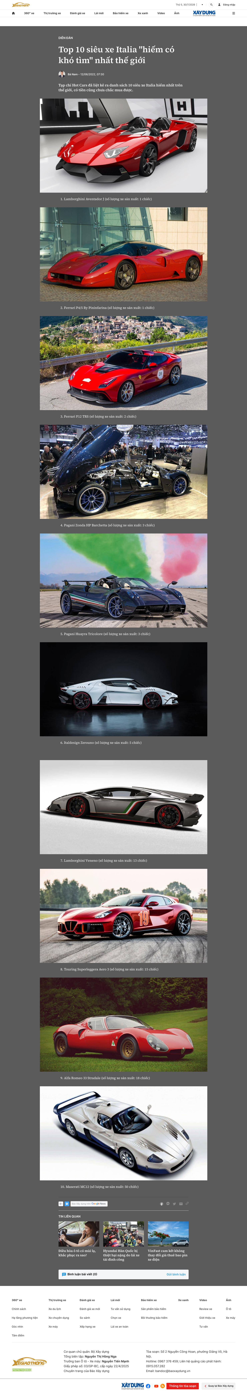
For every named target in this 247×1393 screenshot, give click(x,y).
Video (161, 13)
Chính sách (19, 1309)
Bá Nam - (74, 74)
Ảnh (176, 13)
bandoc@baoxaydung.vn (172, 1371)
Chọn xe (116, 1317)
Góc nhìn (17, 1326)
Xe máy (53, 1326)
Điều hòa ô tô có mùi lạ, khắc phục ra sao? (77, 1253)
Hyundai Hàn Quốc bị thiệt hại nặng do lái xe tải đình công (121, 1255)
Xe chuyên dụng (59, 1317)
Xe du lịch (55, 1309)
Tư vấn (203, 1326)
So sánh (85, 1317)
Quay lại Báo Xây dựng (218, 1386)
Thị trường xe (52, 13)
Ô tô (228, 1309)
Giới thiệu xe (207, 1317)
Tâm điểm (18, 1335)
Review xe (205, 1309)
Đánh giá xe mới (90, 1309)
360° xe (29, 13)
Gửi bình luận (176, 1274)
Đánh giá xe (77, 13)
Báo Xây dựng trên (89, 1204)
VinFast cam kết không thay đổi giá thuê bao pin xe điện (167, 1255)
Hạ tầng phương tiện (25, 1317)
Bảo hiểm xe (120, 13)
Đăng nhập (229, 4)
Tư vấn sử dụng (120, 1309)
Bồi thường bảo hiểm (154, 1317)
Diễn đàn (66, 38)
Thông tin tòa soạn (182, 1386)
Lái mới (99, 13)
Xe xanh (143, 13)
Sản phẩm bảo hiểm (153, 1309)
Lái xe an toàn (119, 1326)
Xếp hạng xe (87, 1326)
